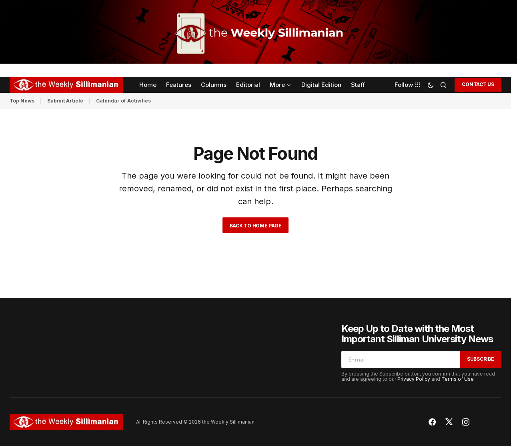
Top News (22, 101)
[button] (430, 85)
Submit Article (65, 101)
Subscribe (480, 359)
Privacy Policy (413, 379)
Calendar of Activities (123, 101)
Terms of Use (457, 379)
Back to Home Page (256, 226)
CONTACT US (478, 84)
